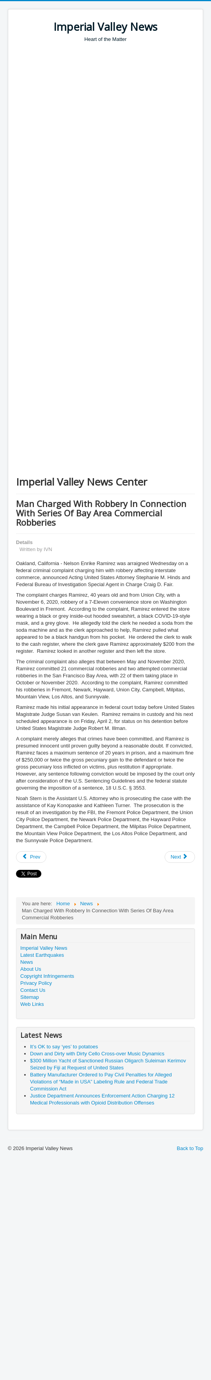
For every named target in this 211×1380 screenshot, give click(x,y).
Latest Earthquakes (42, 955)
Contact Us (32, 990)
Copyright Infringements (47, 976)
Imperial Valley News (43, 948)
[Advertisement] (73, 120)
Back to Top (190, 1148)
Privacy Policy (36, 983)
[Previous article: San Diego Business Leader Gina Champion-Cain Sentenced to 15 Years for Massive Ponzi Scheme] (31, 857)
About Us (30, 969)
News (26, 962)
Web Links (32, 1004)
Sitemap (29, 997)
